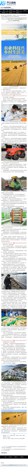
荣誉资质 (3, 12)
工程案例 (24, 10)
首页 (4, 10)
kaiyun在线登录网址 (8, 15)
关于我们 (10, 10)
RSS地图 (19, 465)
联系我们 (17, 12)
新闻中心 (17, 10)
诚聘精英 (10, 12)
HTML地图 (24, 465)
